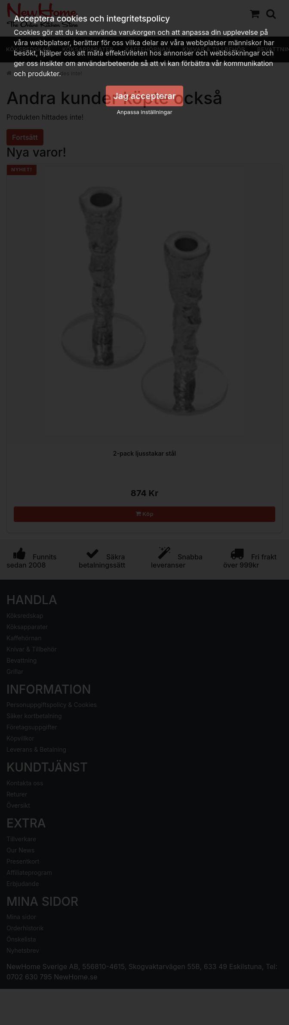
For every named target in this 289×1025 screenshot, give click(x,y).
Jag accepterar (144, 96)
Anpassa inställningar (144, 112)
